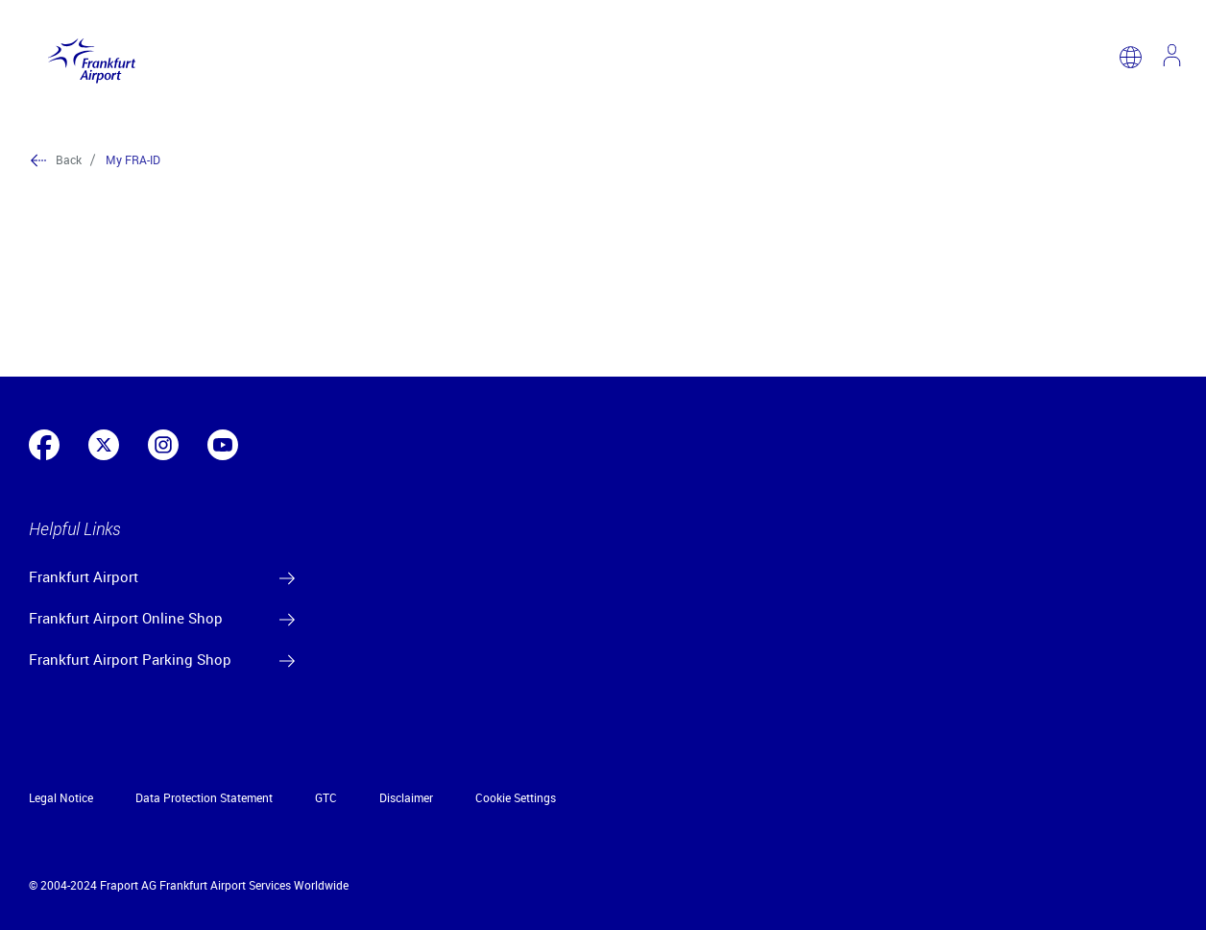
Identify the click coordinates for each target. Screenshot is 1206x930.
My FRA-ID (133, 159)
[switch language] (1131, 57)
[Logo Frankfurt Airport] (87, 56)
